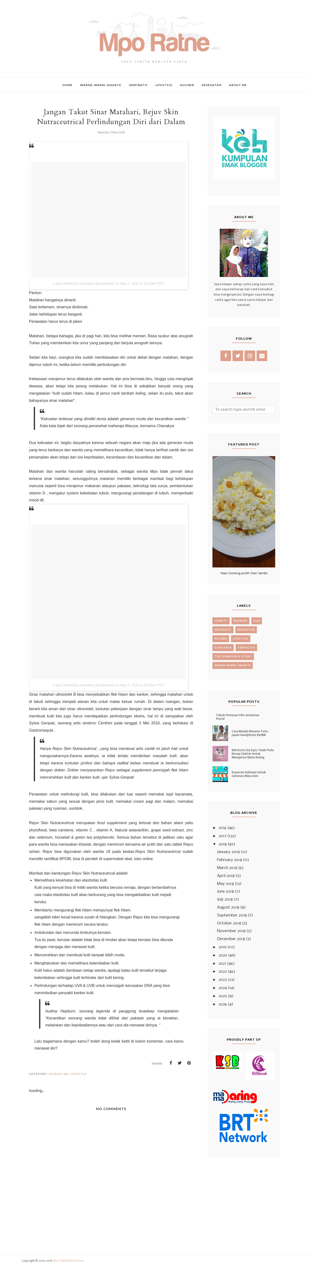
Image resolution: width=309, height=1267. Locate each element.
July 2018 (225, 899)
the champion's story (233, 656)
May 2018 (225, 884)
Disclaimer (77, 1261)
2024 (222, 988)
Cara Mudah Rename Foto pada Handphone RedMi (250, 733)
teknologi (246, 647)
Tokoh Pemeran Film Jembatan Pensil (237, 717)
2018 (222, 844)
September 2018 (232, 915)
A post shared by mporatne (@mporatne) (83, 283)
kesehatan (58, 1074)
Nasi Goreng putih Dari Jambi (243, 573)
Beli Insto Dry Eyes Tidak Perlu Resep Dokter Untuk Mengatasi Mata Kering (253, 753)
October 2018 (229, 923)
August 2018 (228, 907)
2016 (222, 828)
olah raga (223, 647)
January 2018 (228, 852)
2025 (222, 996)
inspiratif (223, 629)
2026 (222, 1004)
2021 (222, 963)
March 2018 (227, 868)
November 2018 (231, 931)
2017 (222, 836)
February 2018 (229, 860)
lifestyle (78, 1074)
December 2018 (231, 939)
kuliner (220, 638)
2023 (222, 979)
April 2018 (226, 876)
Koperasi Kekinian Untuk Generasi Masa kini (249, 774)
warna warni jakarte (232, 665)
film (256, 620)
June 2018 (225, 891)
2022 (222, 971)
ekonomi (240, 620)
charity (221, 620)
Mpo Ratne (60, 1261)
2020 (222, 955)
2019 (222, 947)
